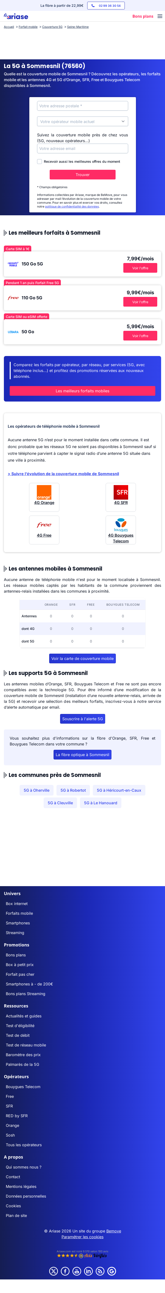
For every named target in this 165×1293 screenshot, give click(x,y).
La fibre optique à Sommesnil (82, 754)
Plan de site (16, 1215)
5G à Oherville (36, 790)
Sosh (10, 1135)
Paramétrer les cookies (82, 1236)
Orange (12, 1125)
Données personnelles (26, 1196)
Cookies (13, 1205)
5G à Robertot (73, 790)
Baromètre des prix (23, 1054)
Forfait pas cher (20, 974)
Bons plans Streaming (25, 993)
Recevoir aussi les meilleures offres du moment (78, 161)
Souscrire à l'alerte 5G (82, 718)
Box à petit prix (20, 964)
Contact (13, 1176)
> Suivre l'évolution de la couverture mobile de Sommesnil (63, 473)
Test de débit (18, 1035)
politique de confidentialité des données (72, 206)
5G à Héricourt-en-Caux (119, 790)
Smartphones (18, 923)
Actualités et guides (23, 1016)
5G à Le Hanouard (100, 802)
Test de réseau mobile (26, 1045)
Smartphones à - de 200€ (29, 984)
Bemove (113, 1231)
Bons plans (16, 954)
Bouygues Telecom (23, 1086)
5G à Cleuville (60, 802)
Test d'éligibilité (20, 1025)
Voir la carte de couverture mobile (82, 658)
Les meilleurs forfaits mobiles (82, 390)
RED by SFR (17, 1115)
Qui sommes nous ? (23, 1167)
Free (10, 1096)
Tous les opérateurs (24, 1144)
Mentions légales (21, 1186)
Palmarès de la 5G (22, 1064)
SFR (9, 1106)
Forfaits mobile (19, 913)
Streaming (15, 932)
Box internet (17, 903)
